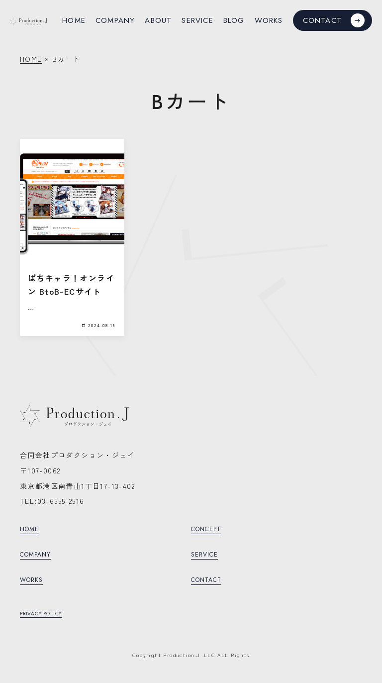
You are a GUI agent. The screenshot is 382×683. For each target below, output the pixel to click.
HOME (31, 59)
